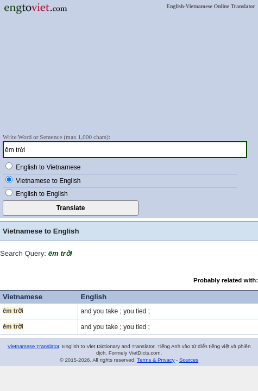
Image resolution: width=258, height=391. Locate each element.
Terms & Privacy (155, 360)
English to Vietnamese (48, 167)
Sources (188, 360)
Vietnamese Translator (33, 346)
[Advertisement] (129, 73)
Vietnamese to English (48, 181)
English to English (41, 194)
